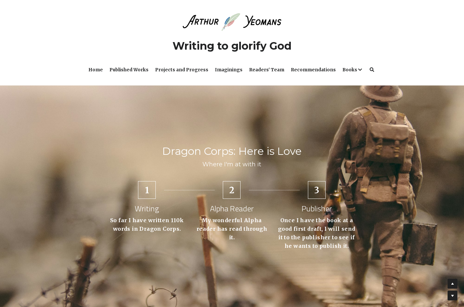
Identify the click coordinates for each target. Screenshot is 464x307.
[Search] (372, 70)
